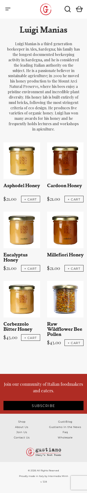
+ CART (30, 199)
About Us (21, 427)
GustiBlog (65, 421)
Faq (65, 432)
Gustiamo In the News (65, 427)
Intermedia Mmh (58, 476)
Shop (22, 421)
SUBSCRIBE (43, 406)
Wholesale (65, 437)
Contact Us (22, 437)
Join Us (21, 432)
